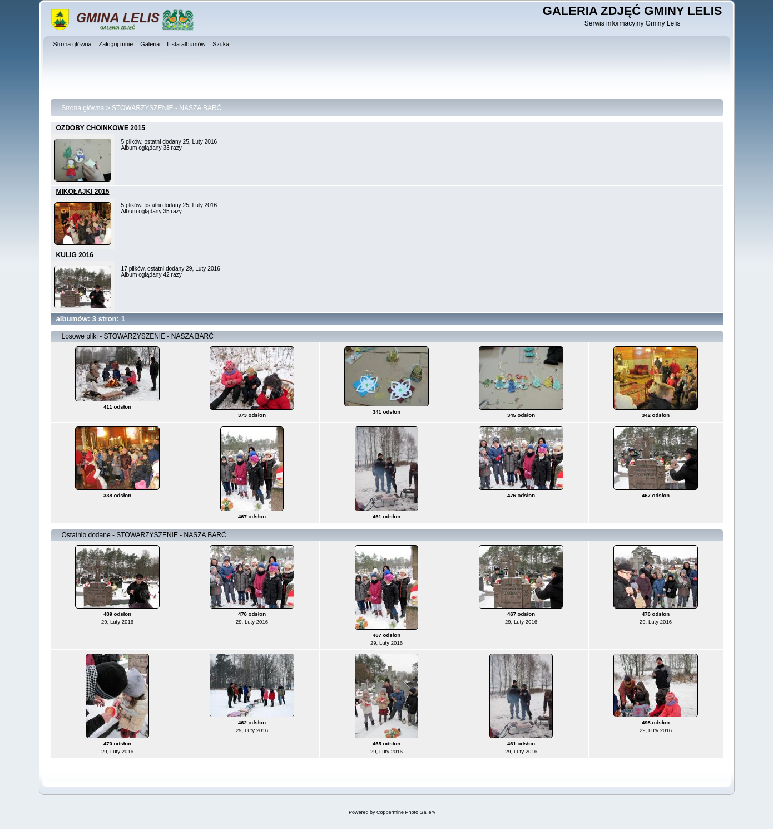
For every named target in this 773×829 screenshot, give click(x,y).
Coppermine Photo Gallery (405, 812)
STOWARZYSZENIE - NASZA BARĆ (166, 108)
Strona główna (83, 108)
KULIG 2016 (74, 255)
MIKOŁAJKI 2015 (83, 191)
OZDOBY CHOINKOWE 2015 (100, 128)
